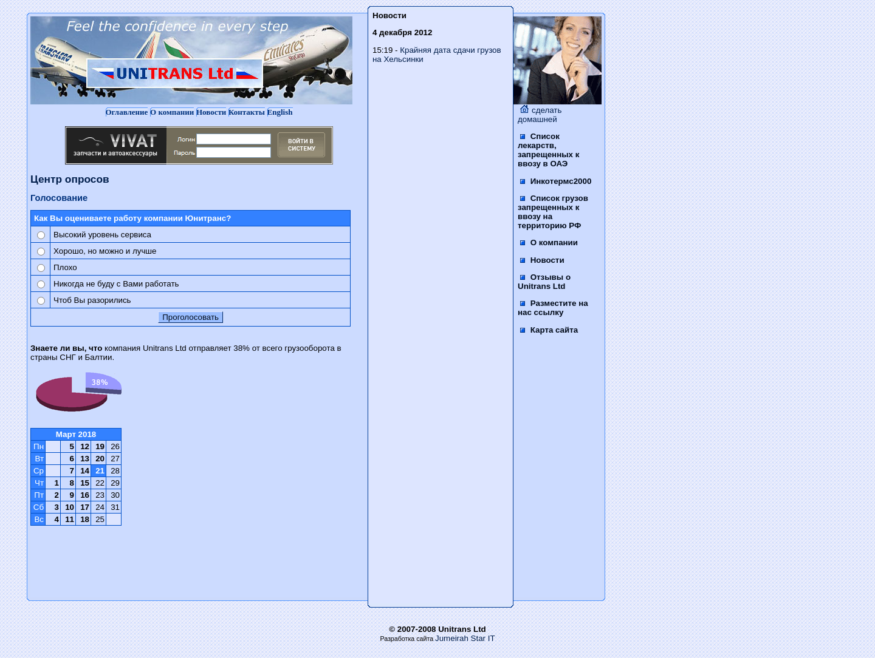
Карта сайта (549, 329)
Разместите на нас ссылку (553, 308)
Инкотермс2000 (555, 181)
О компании (172, 112)
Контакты (246, 112)
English (280, 112)
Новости (211, 112)
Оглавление (127, 112)
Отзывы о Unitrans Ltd (544, 282)
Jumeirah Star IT (465, 638)
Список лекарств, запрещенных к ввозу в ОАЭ (548, 150)
